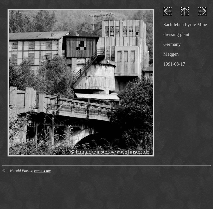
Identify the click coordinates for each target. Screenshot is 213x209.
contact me (42, 170)
